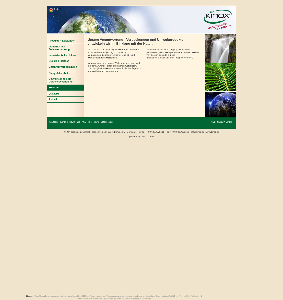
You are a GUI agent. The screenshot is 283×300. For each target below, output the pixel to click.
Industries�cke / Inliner (62, 55)
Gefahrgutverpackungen (63, 67)
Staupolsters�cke (59, 73)
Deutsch (57, 9)
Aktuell (53, 99)
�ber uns (54, 87)
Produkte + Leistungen (62, 40)
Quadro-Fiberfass (59, 61)
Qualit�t (54, 93)
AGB (84, 122)
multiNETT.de (147, 136)
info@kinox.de (197, 132)
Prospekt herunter (183, 57)
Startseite (53, 122)
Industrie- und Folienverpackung (59, 48)
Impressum (93, 122)
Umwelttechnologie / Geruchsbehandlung (61, 80)
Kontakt (64, 122)
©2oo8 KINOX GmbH (221, 122)
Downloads (74, 122)
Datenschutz (107, 122)
